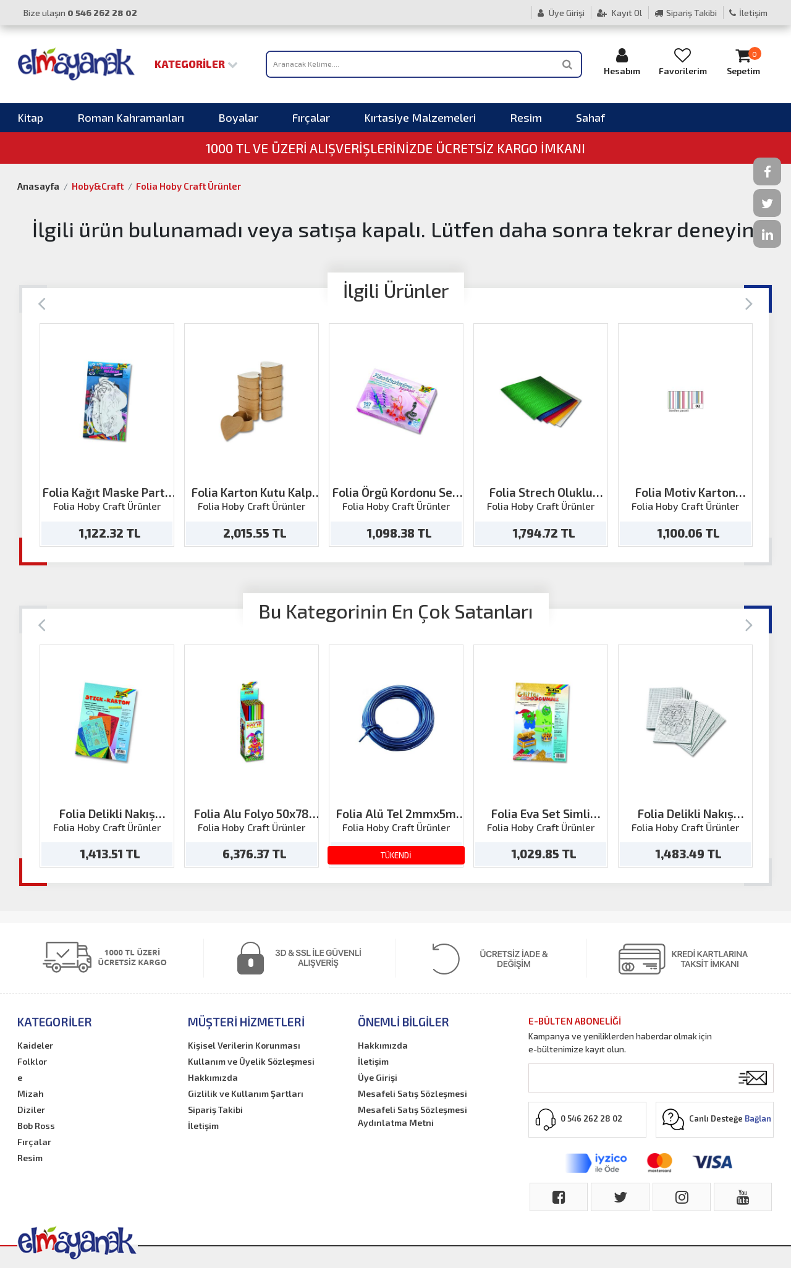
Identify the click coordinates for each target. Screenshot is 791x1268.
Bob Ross (36, 1125)
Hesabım (622, 61)
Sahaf (590, 117)
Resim (526, 117)
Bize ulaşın (80, 12)
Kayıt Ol (619, 12)
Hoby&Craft (98, 186)
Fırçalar (311, 117)
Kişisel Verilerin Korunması (244, 1045)
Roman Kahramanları (130, 117)
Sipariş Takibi (685, 12)
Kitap (30, 117)
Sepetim (743, 61)
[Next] (749, 302)
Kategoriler (196, 63)
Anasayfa (38, 186)
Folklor (32, 1061)
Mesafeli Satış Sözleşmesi (412, 1093)
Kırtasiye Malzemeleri (420, 117)
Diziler (31, 1109)
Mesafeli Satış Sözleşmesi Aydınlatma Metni (412, 1116)
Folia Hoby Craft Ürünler (188, 186)
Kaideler (35, 1045)
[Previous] (42, 302)
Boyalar (238, 117)
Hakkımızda (213, 1077)
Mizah (30, 1093)
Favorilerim (683, 61)
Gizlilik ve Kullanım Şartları (245, 1093)
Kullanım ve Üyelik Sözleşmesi (251, 1061)
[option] (107, 435)
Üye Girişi (561, 12)
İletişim (748, 12)
